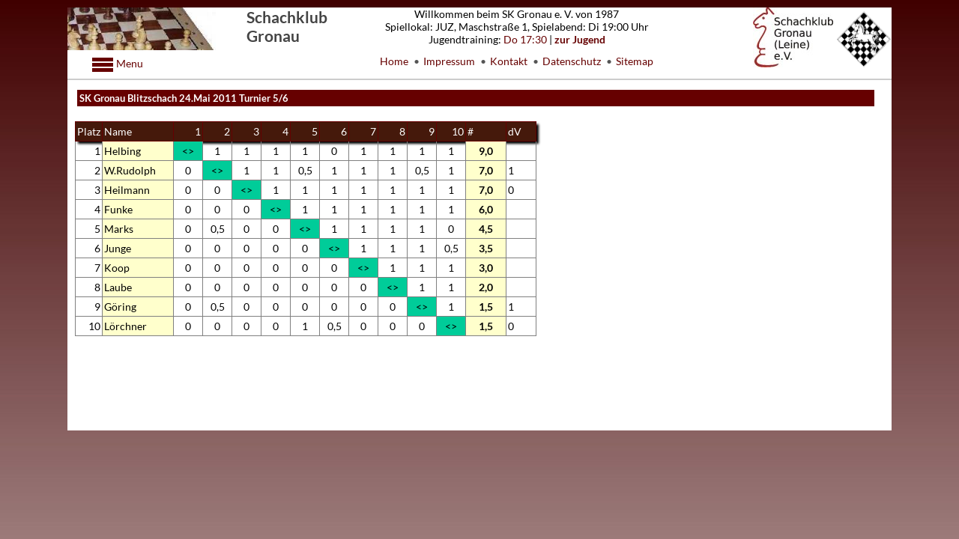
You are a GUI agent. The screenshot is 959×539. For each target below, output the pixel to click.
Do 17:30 (525, 39)
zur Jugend (579, 39)
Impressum (449, 61)
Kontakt (508, 61)
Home (394, 61)
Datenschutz (571, 61)
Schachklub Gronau (286, 26)
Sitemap (634, 61)
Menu (128, 63)
